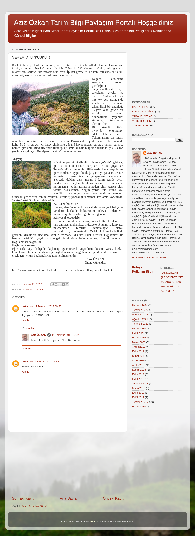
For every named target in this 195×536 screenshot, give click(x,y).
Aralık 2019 (138, 346)
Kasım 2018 (139, 369)
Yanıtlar (29, 328)
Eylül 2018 (138, 378)
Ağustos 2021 (140, 319)
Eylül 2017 (138, 397)
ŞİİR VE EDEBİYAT (143, 111)
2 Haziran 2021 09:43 (46, 361)
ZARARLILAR (140, 125)
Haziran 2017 (140, 406)
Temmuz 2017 (140, 401)
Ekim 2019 (138, 351)
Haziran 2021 (140, 328)
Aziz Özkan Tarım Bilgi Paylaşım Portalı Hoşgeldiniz (93, 22)
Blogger (95, 521)
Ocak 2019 (138, 360)
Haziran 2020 (140, 337)
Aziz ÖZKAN (38, 334)
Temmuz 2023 (140, 310)
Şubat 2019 (138, 355)
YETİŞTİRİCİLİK (141, 120)
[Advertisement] (68, 464)
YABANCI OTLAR (33, 289)
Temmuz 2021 (140, 323)
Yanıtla (25, 320)
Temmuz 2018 (140, 383)
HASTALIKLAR (141, 107)
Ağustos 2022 (140, 314)
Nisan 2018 (138, 388)
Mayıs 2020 (139, 342)
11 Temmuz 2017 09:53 (47, 306)
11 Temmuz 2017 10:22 (65, 334)
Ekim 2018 (138, 374)
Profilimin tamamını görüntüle (149, 257)
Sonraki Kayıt (23, 498)
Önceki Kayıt (113, 498)
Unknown (27, 306)
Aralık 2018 (138, 365)
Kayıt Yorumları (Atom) (34, 506)
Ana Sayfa (68, 498)
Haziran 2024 (140, 305)
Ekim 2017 (138, 392)
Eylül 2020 (138, 333)
